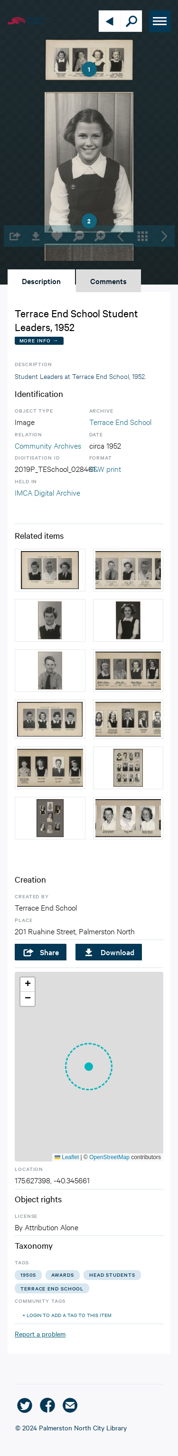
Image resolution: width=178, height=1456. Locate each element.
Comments (108, 281)
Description (41, 281)
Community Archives (48, 445)
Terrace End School (120, 421)
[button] (88, 1066)
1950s (28, 1274)
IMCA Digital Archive (47, 492)
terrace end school (52, 1288)
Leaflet (67, 1157)
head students (112, 1274)
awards (62, 1274)
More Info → (39, 340)
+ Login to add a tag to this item (67, 1314)
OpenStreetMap (109, 1157)
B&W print (105, 468)
